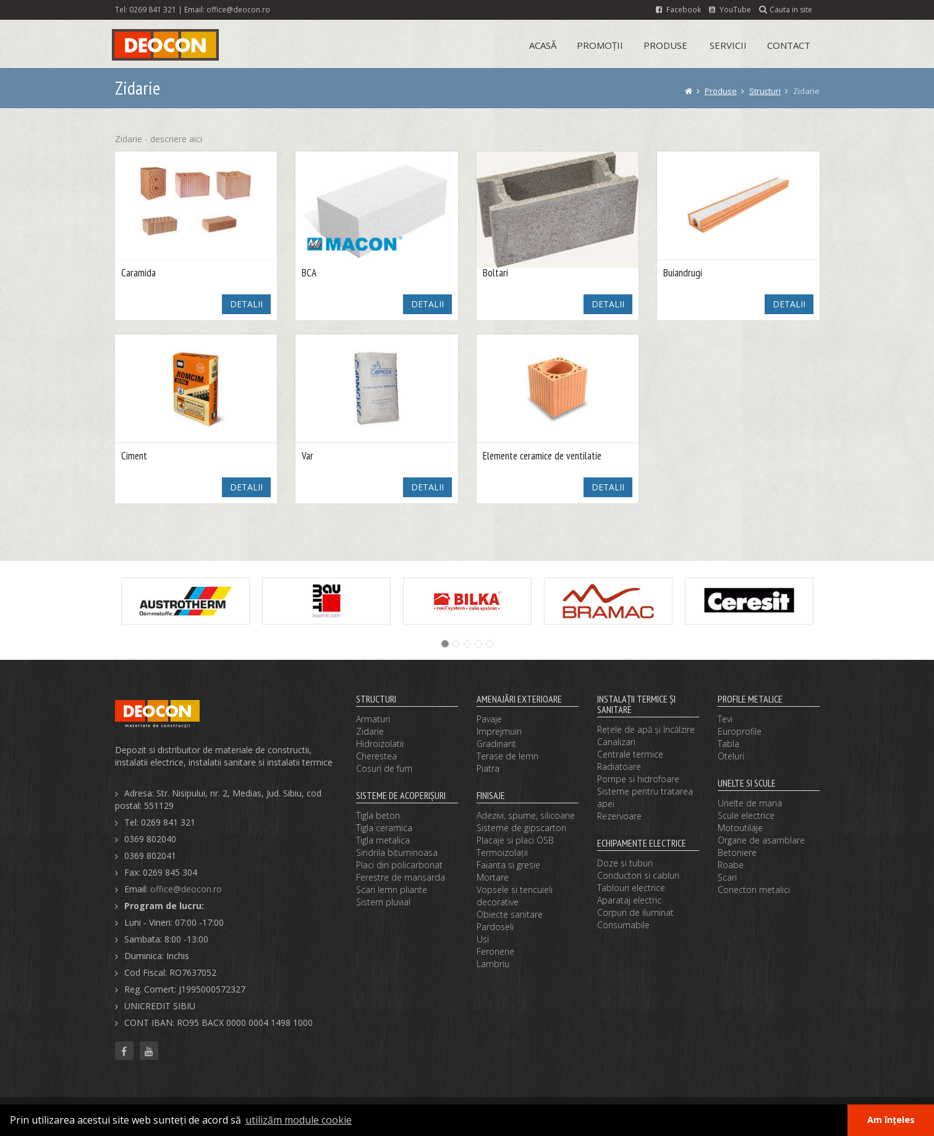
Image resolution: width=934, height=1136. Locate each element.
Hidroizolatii (380, 744)
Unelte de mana (750, 803)
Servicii (728, 45)
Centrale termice (630, 754)
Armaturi (373, 719)
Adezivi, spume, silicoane (526, 815)
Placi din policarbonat (399, 865)
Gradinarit (496, 744)
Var (307, 456)
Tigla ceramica (384, 828)
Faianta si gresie (508, 865)
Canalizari (616, 742)
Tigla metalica (383, 840)
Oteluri (731, 756)
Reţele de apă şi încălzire (646, 729)
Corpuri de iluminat (635, 912)
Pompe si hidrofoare (638, 779)
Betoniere (737, 852)
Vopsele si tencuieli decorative (515, 896)
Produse (665, 45)
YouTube (730, 9)
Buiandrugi (682, 273)
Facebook (678, 9)
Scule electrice (746, 815)
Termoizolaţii (502, 852)
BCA (309, 273)
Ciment (134, 456)
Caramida (138, 273)
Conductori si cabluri (638, 875)
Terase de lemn (507, 756)
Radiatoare (619, 766)
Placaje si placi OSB (515, 840)
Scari (727, 877)
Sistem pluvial (383, 902)
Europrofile (740, 731)
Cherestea (376, 756)
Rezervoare (619, 816)
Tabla (728, 744)
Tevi (725, 719)
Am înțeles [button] (891, 1119)
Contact (788, 45)
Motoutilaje (740, 828)
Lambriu (493, 964)
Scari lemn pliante (391, 889)
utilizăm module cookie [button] (298, 1120)
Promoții (600, 45)
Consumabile (623, 925)
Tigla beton (378, 815)
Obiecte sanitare (510, 914)
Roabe (731, 865)
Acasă (542, 45)
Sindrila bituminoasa (397, 852)
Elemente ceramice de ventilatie (542, 456)
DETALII (246, 304)
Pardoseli (495, 927)
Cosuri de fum (384, 768)
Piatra (488, 768)
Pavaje (489, 719)
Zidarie (370, 731)
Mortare (493, 877)
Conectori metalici (754, 889)
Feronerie (495, 951)
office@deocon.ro (238, 9)
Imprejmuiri (499, 731)
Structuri (765, 90)
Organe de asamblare (761, 840)
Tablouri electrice (631, 888)
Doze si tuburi (625, 863)
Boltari (495, 273)
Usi (483, 939)
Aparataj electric (629, 900)
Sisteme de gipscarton (521, 828)
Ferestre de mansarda (400, 877)
